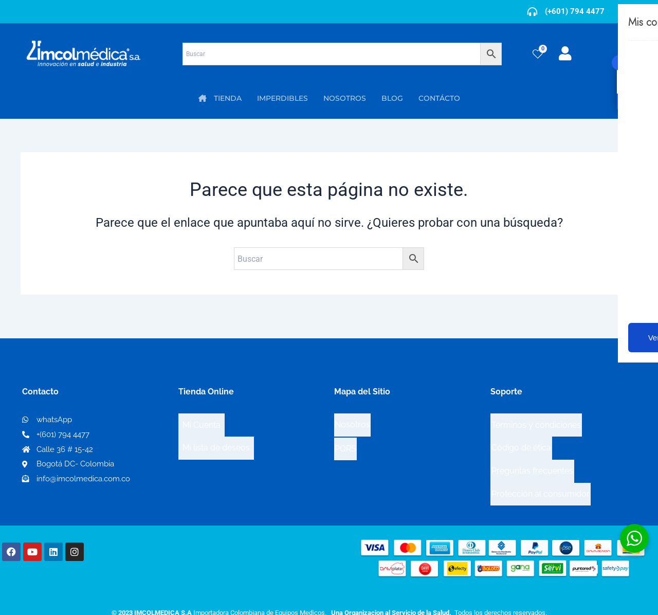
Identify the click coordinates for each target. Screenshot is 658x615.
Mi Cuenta (201, 421)
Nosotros (352, 421)
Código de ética (521, 438)
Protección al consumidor (540, 471)
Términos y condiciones (536, 421)
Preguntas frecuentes (532, 454)
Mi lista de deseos (216, 438)
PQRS (345, 437)
